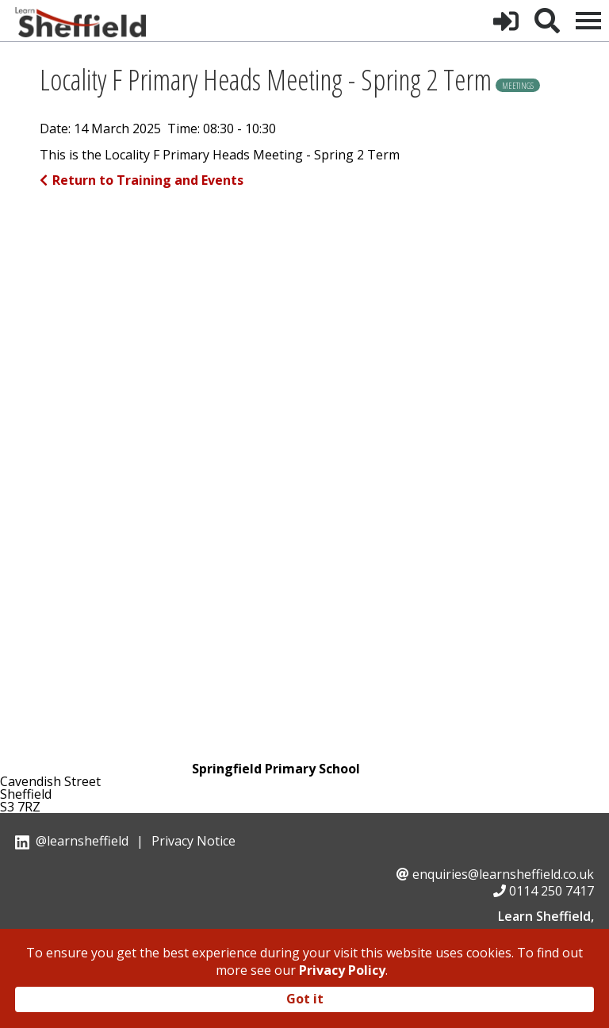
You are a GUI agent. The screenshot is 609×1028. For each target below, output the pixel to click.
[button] (506, 20)
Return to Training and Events (141, 180)
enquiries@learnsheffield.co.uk (503, 874)
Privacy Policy (342, 970)
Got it (305, 998)
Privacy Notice (193, 841)
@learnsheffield (82, 841)
